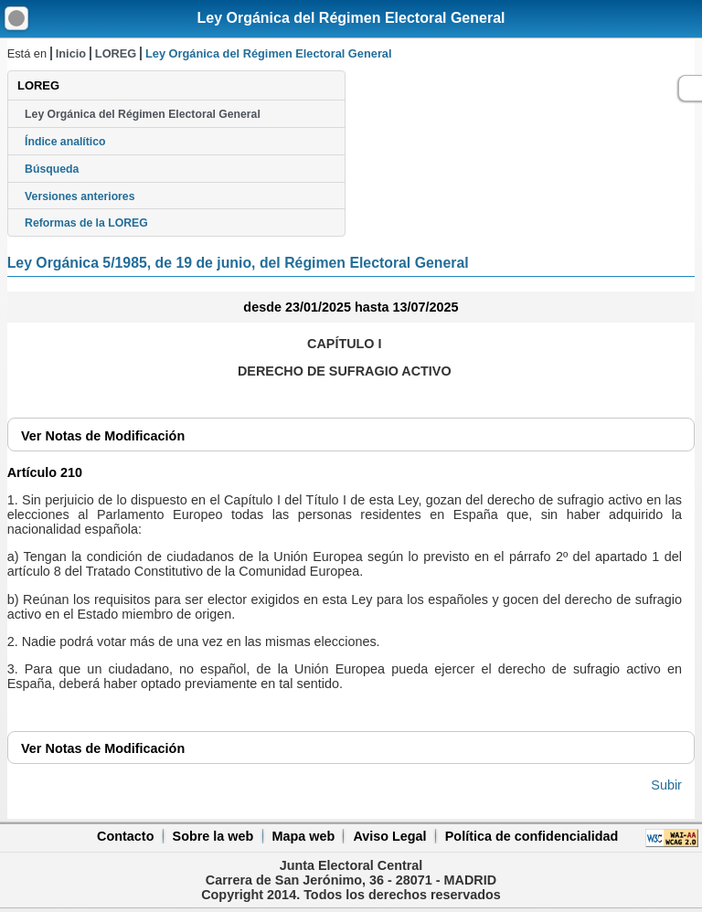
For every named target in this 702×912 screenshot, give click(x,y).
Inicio (71, 53)
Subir (666, 785)
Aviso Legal (389, 836)
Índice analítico (65, 141)
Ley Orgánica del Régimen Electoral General (351, 18)
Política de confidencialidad (532, 836)
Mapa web (303, 836)
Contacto (125, 836)
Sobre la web (213, 836)
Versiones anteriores (79, 196)
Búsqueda (52, 169)
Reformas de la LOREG (86, 223)
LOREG (116, 53)
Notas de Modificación (103, 436)
